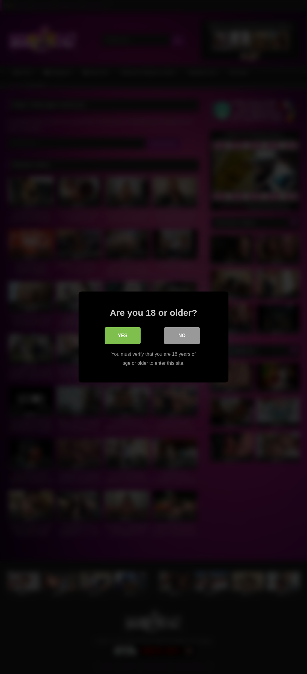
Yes (122, 335)
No (182, 335)
